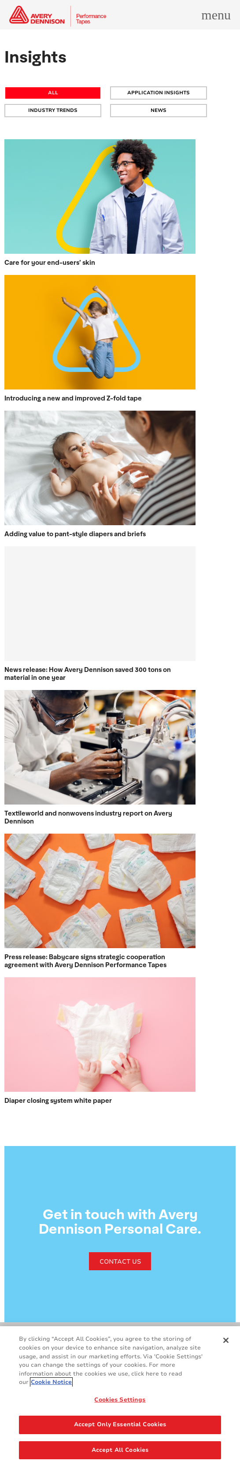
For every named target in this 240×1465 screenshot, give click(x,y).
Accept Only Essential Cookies (120, 1427)
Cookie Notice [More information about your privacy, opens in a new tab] (51, 1384)
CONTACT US (120, 1261)
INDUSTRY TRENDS (53, 110)
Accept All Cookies (120, 1452)
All (53, 92)
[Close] (226, 1342)
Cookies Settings (119, 1402)
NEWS (158, 110)
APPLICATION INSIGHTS (158, 92)
